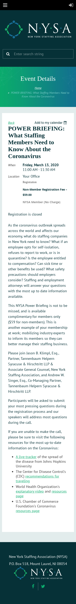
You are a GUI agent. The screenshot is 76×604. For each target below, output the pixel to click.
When (11, 165)
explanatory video (30, 491)
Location (13, 176)
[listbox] (51, 122)
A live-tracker (26, 456)
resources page (28, 510)
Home (38, 88)
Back (11, 123)
